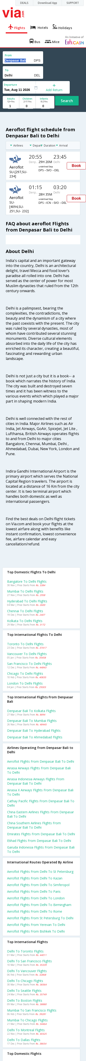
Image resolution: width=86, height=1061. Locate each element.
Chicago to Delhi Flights (25, 673)
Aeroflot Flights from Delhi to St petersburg (40, 871)
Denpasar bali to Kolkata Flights (31, 711)
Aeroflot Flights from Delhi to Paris (34, 891)
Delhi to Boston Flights (24, 1000)
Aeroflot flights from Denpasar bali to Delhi (40, 761)
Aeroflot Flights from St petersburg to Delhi (40, 918)
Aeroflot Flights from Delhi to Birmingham (39, 905)
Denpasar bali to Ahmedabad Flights (34, 737)
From (8, 55)
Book (76, 166)
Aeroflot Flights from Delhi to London (36, 898)
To (6, 70)
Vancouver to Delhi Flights (27, 654)
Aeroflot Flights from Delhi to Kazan (34, 878)
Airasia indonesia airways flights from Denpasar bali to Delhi (35, 781)
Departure (10, 84)
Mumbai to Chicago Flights (27, 1020)
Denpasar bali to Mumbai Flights (32, 720)
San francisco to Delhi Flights (29, 663)
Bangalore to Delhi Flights (27, 581)
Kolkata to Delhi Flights (24, 621)
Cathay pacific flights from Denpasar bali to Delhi (40, 803)
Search (67, 100)
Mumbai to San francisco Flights (31, 1010)
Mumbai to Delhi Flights (25, 591)
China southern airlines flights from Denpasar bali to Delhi (34, 825)
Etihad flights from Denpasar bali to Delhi (39, 840)
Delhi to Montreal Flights (26, 1030)
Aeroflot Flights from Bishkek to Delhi (36, 931)
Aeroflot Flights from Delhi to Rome (34, 911)
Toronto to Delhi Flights (25, 644)
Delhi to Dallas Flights (23, 1040)
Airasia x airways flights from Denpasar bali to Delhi (40, 792)
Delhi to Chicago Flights (25, 981)
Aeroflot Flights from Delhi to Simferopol (38, 885)
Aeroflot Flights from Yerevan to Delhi (36, 924)
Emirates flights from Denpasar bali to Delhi (41, 834)
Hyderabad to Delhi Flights (27, 601)
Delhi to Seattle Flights (24, 990)
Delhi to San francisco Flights (29, 961)
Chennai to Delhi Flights (25, 611)
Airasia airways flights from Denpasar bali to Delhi (39, 770)
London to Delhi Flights (25, 683)
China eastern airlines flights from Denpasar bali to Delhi (40, 814)
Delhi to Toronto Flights (25, 951)
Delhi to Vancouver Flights (27, 971)
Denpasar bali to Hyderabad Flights (34, 730)
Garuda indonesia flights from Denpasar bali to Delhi (41, 849)
